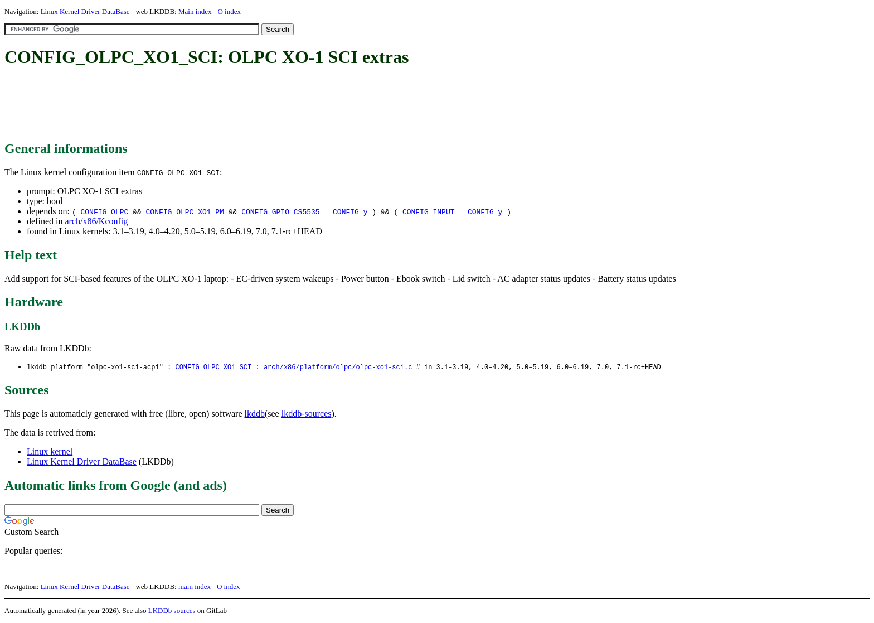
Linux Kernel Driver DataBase (85, 11)
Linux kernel (49, 452)
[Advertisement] (207, 105)
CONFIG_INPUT (428, 211)
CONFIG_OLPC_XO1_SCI (213, 367)
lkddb (255, 414)
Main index (195, 11)
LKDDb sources (172, 611)
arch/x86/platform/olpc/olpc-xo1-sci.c (338, 367)
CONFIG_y (350, 211)
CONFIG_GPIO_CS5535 (280, 211)
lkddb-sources (306, 414)
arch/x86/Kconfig (96, 221)
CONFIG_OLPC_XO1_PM (185, 211)
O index (229, 11)
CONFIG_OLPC (104, 211)
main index (194, 587)
